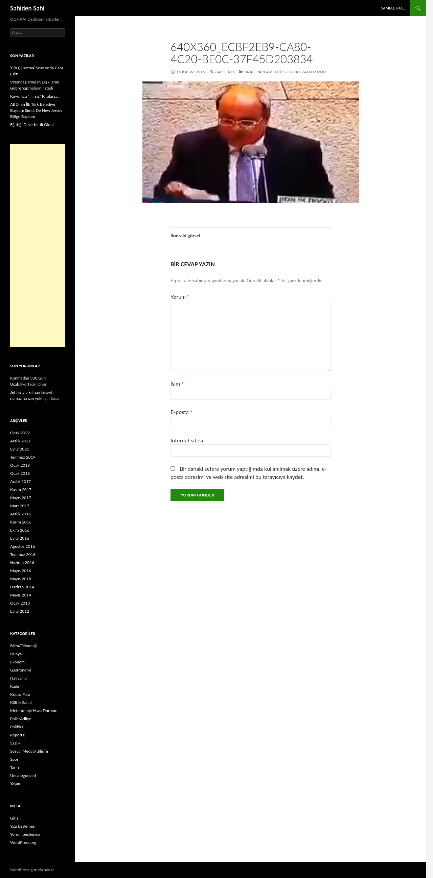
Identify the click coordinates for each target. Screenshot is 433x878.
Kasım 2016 (20, 522)
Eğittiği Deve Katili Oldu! (32, 124)
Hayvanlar (19, 678)
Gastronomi (20, 670)
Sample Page (393, 8)
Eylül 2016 (19, 538)
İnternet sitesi (186, 440)
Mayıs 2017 (20, 497)
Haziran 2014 (22, 586)
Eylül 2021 (19, 449)
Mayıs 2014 (20, 594)
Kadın (15, 686)
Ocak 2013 (20, 603)
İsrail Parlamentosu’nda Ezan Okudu (285, 71)
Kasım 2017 (20, 489)
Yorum (179, 296)
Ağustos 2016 (22, 546)
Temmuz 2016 (23, 554)
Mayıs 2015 (20, 578)
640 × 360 (224, 71)
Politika (16, 726)
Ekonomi (18, 661)
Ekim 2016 (19, 530)
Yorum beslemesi (25, 834)
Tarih (14, 767)
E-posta (181, 412)
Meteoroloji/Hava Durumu (34, 710)
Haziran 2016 (22, 562)
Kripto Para (20, 694)
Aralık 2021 (20, 440)
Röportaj (17, 734)
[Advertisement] (37, 245)
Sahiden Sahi (27, 8)
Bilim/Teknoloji (23, 645)
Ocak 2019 (20, 465)
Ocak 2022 (20, 432)
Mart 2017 (19, 505)
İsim (177, 383)
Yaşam (15, 783)
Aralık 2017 (20, 481)
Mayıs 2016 (20, 570)
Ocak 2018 (20, 473)
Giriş (14, 818)
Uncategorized (23, 775)
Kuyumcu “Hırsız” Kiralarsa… (35, 96)
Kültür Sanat (21, 702)
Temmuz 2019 (23, 457)
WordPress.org (23, 842)
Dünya (16, 653)
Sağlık (15, 743)
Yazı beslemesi (23, 826)
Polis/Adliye (20, 718)
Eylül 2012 (19, 611)
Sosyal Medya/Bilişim (29, 751)
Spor (14, 759)
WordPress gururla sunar (32, 869)
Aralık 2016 (20, 513)
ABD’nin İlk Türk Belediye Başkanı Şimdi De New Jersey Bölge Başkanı (36, 110)
